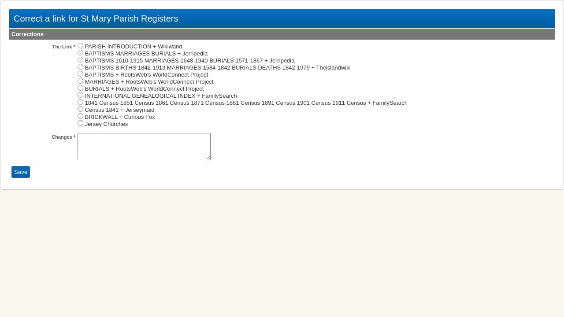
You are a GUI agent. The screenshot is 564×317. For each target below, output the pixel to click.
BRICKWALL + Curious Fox (120, 117)
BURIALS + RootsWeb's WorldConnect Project (144, 88)
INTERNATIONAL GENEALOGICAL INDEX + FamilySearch (161, 95)
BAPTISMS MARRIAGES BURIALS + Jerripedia (146, 53)
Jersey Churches (106, 124)
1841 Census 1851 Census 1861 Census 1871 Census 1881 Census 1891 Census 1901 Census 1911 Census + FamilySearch (246, 103)
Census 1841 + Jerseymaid (120, 110)
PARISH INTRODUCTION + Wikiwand (133, 46)
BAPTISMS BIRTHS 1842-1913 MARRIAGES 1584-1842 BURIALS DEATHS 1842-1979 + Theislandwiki (218, 67)
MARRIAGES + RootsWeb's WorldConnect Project (149, 81)
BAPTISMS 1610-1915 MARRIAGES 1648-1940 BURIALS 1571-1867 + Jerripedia (190, 60)
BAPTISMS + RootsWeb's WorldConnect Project (146, 74)
